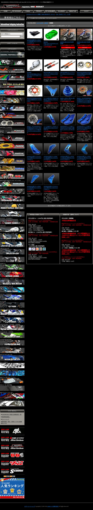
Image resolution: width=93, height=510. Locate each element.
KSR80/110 (12, 266)
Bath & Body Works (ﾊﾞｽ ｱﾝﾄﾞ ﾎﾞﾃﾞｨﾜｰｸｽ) (12, 183)
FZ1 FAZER (12, 304)
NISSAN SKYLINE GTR (12, 357)
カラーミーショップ (29, 506)
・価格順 (45, 23)
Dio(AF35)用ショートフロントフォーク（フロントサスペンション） (51, 74)
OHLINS (12, 160)
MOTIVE (12, 152)
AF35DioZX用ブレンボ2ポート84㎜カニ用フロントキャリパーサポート (67, 158)
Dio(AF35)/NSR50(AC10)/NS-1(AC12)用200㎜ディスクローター (34, 100)
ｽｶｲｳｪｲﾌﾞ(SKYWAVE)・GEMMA (12, 274)
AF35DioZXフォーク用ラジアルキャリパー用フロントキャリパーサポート (84, 128)
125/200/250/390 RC (12, 349)
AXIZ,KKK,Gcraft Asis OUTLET (12, 77)
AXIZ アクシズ (12, 61)
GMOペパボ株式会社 (53, 506)
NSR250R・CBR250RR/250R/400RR (12, 312)
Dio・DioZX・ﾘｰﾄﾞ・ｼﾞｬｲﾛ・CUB (12, 236)
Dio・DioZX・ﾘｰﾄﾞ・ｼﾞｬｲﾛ (63, 14)
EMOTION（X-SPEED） (12, 130)
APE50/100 (12, 228)
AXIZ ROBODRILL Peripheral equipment (12, 54)
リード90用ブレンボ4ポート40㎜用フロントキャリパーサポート (51, 128)
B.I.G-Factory (12, 168)
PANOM (12, 145)
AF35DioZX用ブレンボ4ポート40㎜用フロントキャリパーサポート (34, 41)
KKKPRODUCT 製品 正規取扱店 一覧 (11, 414)
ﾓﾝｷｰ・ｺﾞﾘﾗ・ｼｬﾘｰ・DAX (12, 205)
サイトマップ (5, 419)
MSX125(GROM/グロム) (12, 213)
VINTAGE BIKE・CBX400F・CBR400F (12, 327)
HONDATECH (12, 84)
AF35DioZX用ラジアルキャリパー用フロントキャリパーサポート (34, 158)
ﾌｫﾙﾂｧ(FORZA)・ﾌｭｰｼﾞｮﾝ (12, 289)
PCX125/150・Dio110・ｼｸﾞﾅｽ (12, 243)
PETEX (12, 137)
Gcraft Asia (12, 99)
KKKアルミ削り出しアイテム (12, 380)
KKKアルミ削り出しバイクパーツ (12, 372)
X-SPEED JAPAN (12, 122)
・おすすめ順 (39, 23)
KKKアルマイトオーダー (12, 395)
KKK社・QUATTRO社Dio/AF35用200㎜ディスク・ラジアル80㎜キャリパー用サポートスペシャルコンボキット (84, 101)
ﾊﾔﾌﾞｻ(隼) (12, 319)
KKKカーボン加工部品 (12, 387)
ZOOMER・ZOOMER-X (12, 221)
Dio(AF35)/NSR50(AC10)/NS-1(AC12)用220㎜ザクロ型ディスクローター (84, 74)
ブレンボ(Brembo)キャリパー (12, 92)
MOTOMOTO (12, 175)
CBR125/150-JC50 (12, 251)
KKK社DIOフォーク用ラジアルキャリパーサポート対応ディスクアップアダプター (67, 129)
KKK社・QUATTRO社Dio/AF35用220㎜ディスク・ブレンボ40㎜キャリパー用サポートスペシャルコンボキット (34, 129)
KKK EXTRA (12, 190)
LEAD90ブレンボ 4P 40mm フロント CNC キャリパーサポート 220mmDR (34, 75)
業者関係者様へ (6, 417)
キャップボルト (12, 365)
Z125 (12, 258)
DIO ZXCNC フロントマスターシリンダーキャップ (51, 43)
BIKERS (12, 115)
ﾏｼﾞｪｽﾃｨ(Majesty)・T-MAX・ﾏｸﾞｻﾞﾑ (12, 281)
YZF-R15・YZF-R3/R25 (12, 296)
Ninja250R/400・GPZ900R (12, 334)
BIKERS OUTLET (12, 69)
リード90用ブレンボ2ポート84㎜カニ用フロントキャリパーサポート (51, 100)
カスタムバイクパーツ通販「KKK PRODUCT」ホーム (40, 14)
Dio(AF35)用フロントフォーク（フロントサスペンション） (67, 74)
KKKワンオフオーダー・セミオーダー (12, 402)
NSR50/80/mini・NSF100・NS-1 (12, 198)
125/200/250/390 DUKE (12, 342)
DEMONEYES (12, 107)
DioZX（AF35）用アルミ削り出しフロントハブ (67, 99)
